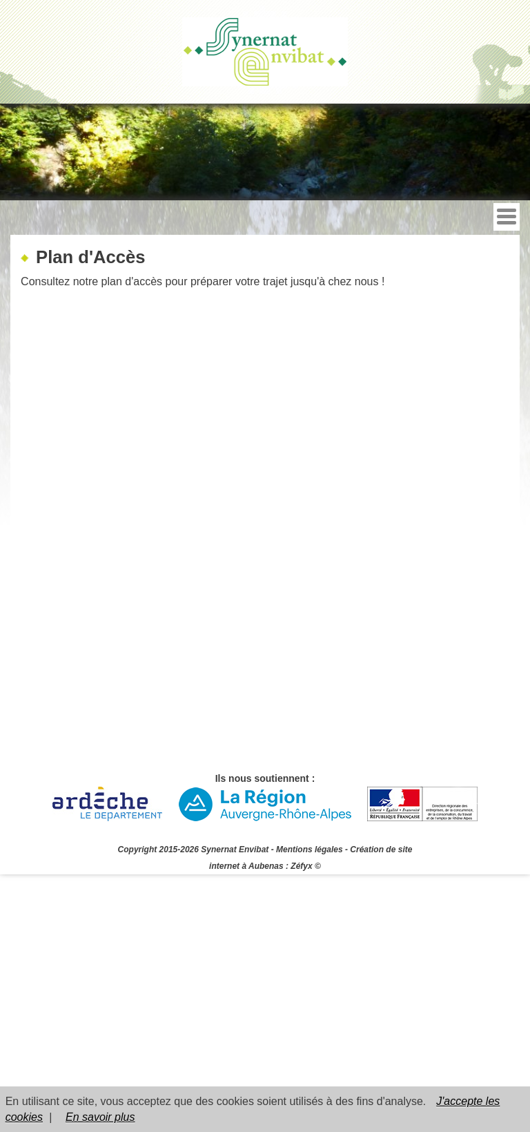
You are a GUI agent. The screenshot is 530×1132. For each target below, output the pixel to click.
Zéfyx (301, 866)
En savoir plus (100, 1117)
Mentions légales (309, 849)
